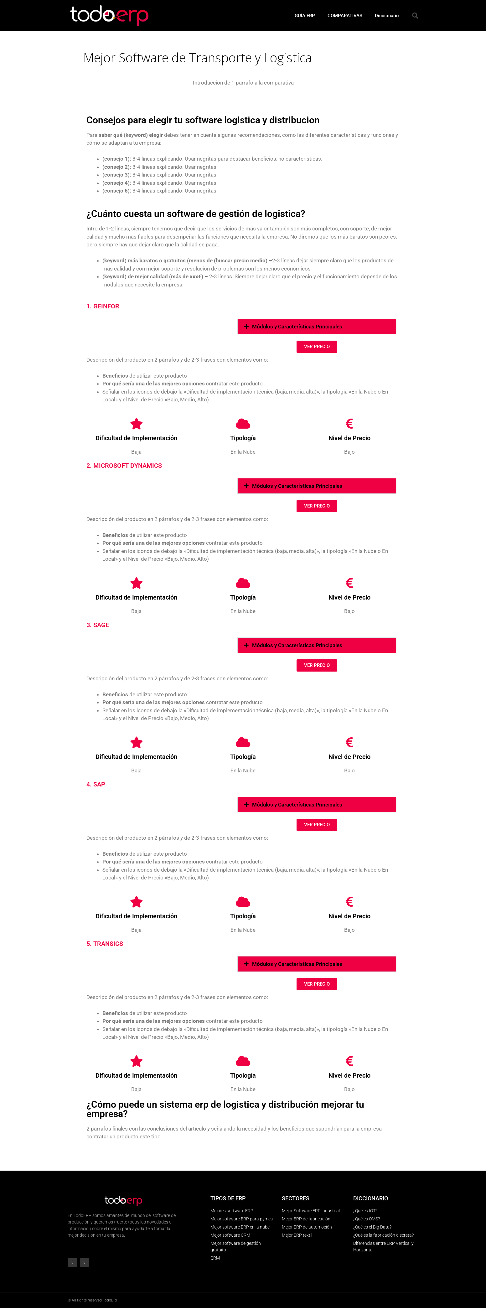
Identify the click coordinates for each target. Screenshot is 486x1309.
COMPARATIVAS (345, 15)
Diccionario (387, 15)
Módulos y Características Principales (297, 326)
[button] (415, 15)
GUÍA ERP (305, 15)
